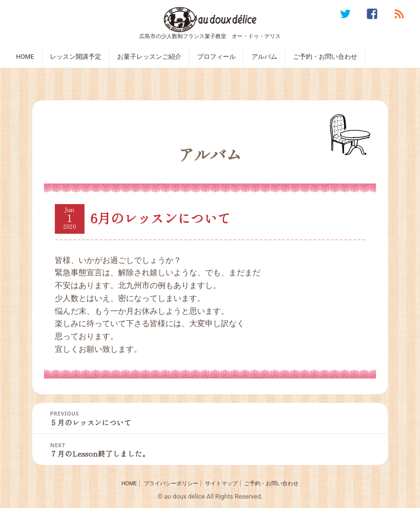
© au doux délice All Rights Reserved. (210, 496)
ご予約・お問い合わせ (325, 56)
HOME (25, 56)
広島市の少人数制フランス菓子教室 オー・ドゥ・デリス (210, 36)
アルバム (264, 56)
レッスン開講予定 (75, 56)
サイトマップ (221, 483)
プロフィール (216, 56)
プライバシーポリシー (171, 483)
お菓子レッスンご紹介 (149, 56)
